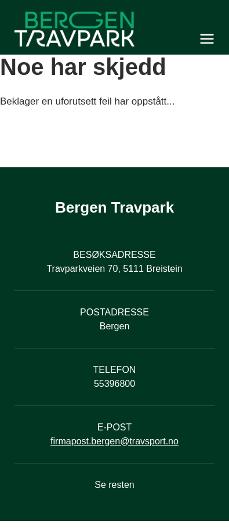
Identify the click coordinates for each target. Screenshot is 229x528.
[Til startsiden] (114, 29)
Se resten (114, 485)
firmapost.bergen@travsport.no (114, 441)
